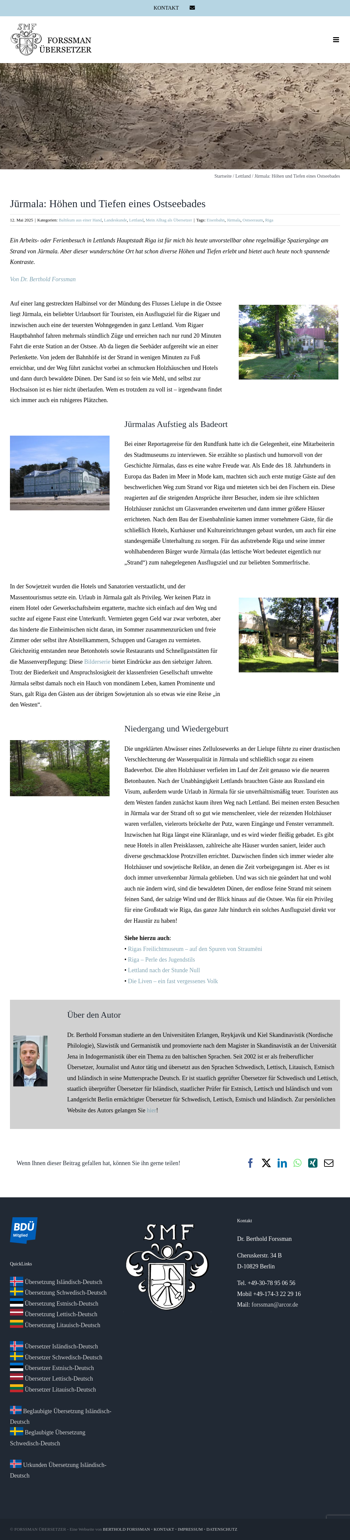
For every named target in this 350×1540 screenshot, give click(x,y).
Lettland (243, 176)
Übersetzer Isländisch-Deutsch (54, 1346)
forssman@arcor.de (274, 1304)
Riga (269, 219)
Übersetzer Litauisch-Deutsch (53, 1389)
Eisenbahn (215, 219)
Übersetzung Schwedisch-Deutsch (58, 1292)
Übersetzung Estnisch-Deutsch (54, 1303)
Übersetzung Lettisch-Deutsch (53, 1314)
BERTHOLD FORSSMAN (126, 1529)
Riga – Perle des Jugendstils (161, 959)
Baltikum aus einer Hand (80, 219)
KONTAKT (164, 1529)
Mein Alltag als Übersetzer (169, 219)
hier (151, 1110)
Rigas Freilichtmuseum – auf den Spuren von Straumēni (195, 949)
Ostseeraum (253, 219)
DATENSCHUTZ (222, 1529)
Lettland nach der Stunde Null (164, 970)
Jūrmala (233, 219)
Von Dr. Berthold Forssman (43, 279)
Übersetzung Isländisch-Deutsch (56, 1282)
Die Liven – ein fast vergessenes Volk (173, 981)
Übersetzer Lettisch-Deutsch (51, 1378)
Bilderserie (97, 661)
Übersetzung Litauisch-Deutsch (55, 1325)
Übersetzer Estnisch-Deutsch (52, 1368)
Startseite (223, 176)
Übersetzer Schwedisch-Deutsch (56, 1357)
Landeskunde (115, 219)
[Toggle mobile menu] (336, 39)
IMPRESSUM (190, 1529)
